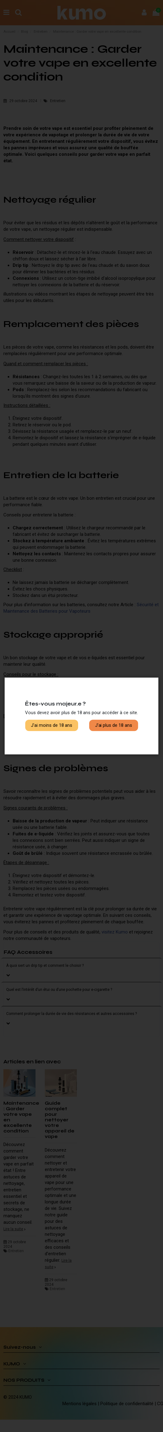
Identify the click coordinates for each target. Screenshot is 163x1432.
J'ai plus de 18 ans (113, 725)
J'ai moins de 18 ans (52, 725)
